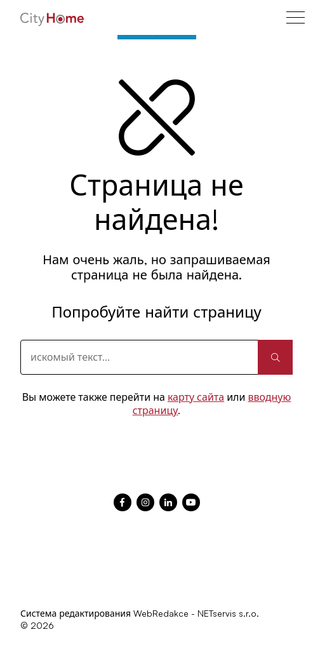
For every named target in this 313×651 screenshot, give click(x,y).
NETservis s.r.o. (228, 613)
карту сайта (196, 397)
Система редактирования (75, 613)
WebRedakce (161, 613)
